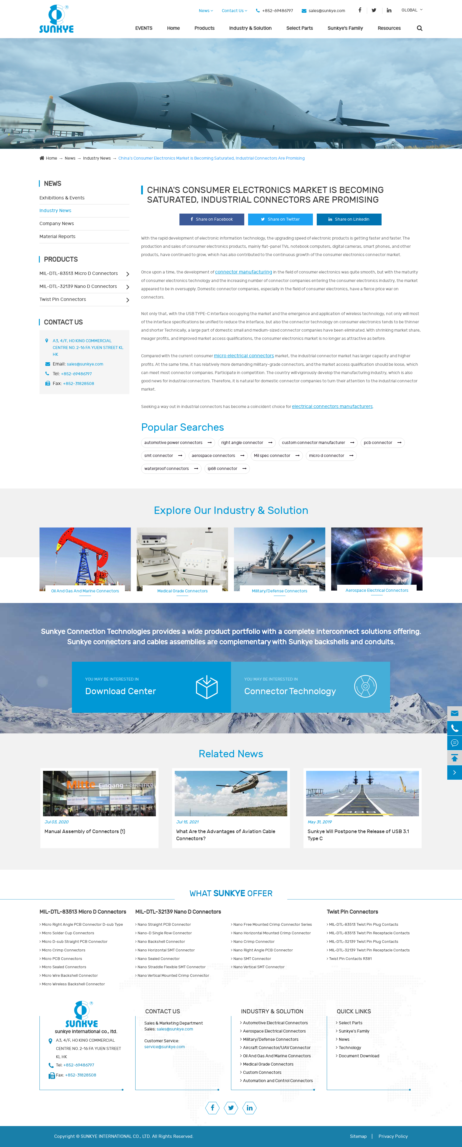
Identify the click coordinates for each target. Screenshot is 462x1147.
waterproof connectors (171, 468)
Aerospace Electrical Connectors (377, 590)
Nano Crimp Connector (253, 941)
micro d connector (331, 455)
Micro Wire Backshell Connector (68, 975)
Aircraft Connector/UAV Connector (277, 1047)
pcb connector (383, 442)
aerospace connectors (218, 455)
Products (204, 28)
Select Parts (299, 28)
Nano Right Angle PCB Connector (262, 950)
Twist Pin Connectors (62, 299)
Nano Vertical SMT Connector (258, 967)
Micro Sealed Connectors (62, 967)
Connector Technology (290, 691)
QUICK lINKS (354, 1011)
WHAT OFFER (231, 894)
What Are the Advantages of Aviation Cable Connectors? (225, 835)
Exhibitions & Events (62, 198)
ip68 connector (227, 468)
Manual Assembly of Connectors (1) (84, 832)
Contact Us (234, 10)
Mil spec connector (277, 455)
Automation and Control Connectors (278, 1080)
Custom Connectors (262, 1072)
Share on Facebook (212, 219)
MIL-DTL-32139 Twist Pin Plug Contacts (362, 941)
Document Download (359, 1055)
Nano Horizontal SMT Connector (165, 950)
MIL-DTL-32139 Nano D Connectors (78, 286)
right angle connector (247, 442)
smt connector (163, 455)
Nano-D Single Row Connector (163, 933)
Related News (231, 754)
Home (173, 28)
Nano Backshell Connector (160, 941)
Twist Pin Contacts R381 (349, 958)
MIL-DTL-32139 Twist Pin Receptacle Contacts (368, 950)
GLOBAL (410, 10)
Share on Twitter (280, 219)
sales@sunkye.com (327, 10)
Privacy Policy (393, 1136)
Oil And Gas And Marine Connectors (85, 591)
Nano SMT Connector (251, 958)
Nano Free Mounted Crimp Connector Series (271, 924)
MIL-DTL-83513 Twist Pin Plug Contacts (362, 924)
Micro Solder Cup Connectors (66, 933)
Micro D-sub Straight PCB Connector (73, 941)
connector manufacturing (243, 272)
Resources (389, 28)
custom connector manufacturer (318, 442)
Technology (350, 1047)
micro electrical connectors (244, 355)
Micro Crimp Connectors (62, 950)
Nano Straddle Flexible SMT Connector (170, 967)
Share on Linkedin (349, 219)
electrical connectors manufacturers (332, 406)
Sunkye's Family (345, 28)
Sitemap (358, 1136)
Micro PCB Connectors (60, 958)
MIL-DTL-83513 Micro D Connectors (78, 273)
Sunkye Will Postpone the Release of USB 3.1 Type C (358, 835)
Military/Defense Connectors (279, 591)
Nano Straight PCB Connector (163, 924)
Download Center (120, 691)
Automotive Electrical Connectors (275, 1022)
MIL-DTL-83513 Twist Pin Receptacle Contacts (368, 933)
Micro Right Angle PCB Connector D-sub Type (81, 924)
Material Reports (57, 236)
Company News (56, 223)
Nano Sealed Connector (157, 958)
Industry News (97, 158)
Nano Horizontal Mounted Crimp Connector (271, 933)
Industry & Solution (250, 28)
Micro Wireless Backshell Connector (72, 984)
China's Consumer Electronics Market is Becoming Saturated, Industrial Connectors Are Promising (211, 158)
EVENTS (143, 28)
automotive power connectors (178, 442)
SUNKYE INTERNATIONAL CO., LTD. (116, 1136)
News (206, 10)
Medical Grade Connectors (182, 591)
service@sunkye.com (164, 1046)
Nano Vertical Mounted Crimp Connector (172, 975)
